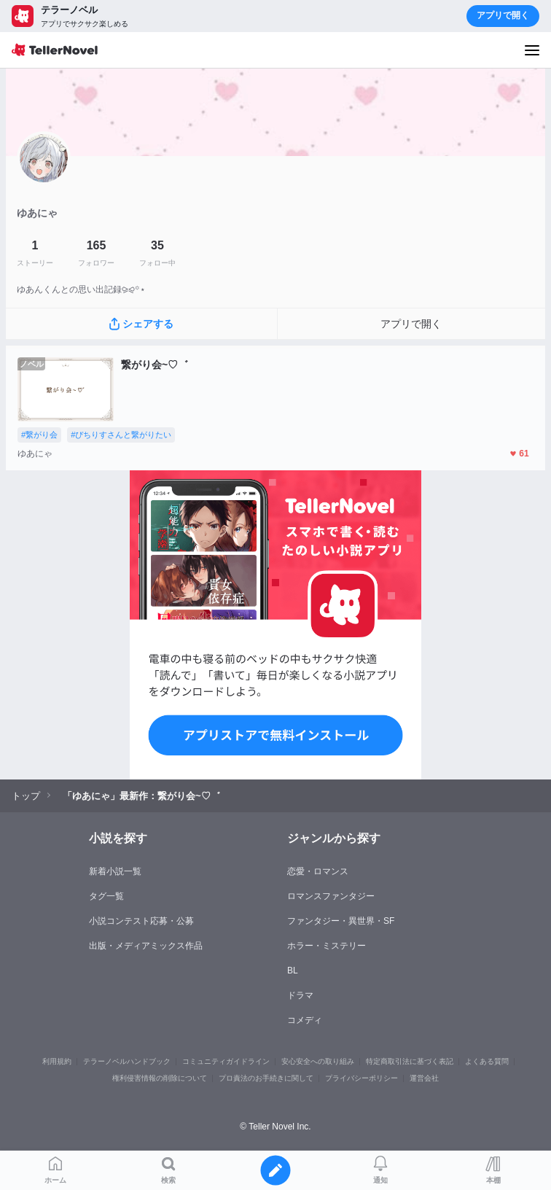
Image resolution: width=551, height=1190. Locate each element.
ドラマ (300, 995)
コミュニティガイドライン (226, 1061)
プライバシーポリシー (361, 1078)
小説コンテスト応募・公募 (141, 921)
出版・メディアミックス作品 (146, 946)
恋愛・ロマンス (317, 871)
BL (292, 970)
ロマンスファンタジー (331, 896)
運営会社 (424, 1078)
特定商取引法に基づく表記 (409, 1061)
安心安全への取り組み (317, 1061)
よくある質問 (487, 1061)
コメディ (304, 1020)
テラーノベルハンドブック (127, 1061)
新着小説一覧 (115, 871)
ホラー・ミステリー (326, 946)
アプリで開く (503, 15)
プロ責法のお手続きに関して (266, 1078)
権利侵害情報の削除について (159, 1078)
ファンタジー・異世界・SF (340, 921)
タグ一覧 (106, 896)
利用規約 (56, 1061)
